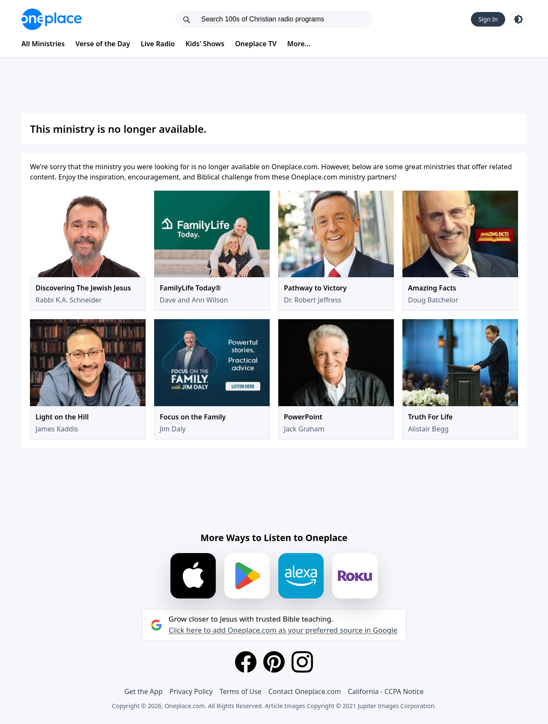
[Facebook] (245, 662)
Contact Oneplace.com (304, 691)
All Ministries (43, 43)
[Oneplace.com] (51, 19)
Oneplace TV (256, 43)
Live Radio (158, 43)
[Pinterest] (274, 662)
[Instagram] (302, 662)
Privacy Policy (191, 691)
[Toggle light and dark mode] (518, 19)
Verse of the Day (102, 43)
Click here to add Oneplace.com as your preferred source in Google (283, 630)
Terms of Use (241, 691)
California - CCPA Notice (385, 691)
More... (298, 43)
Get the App (143, 691)
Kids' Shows (204, 43)
